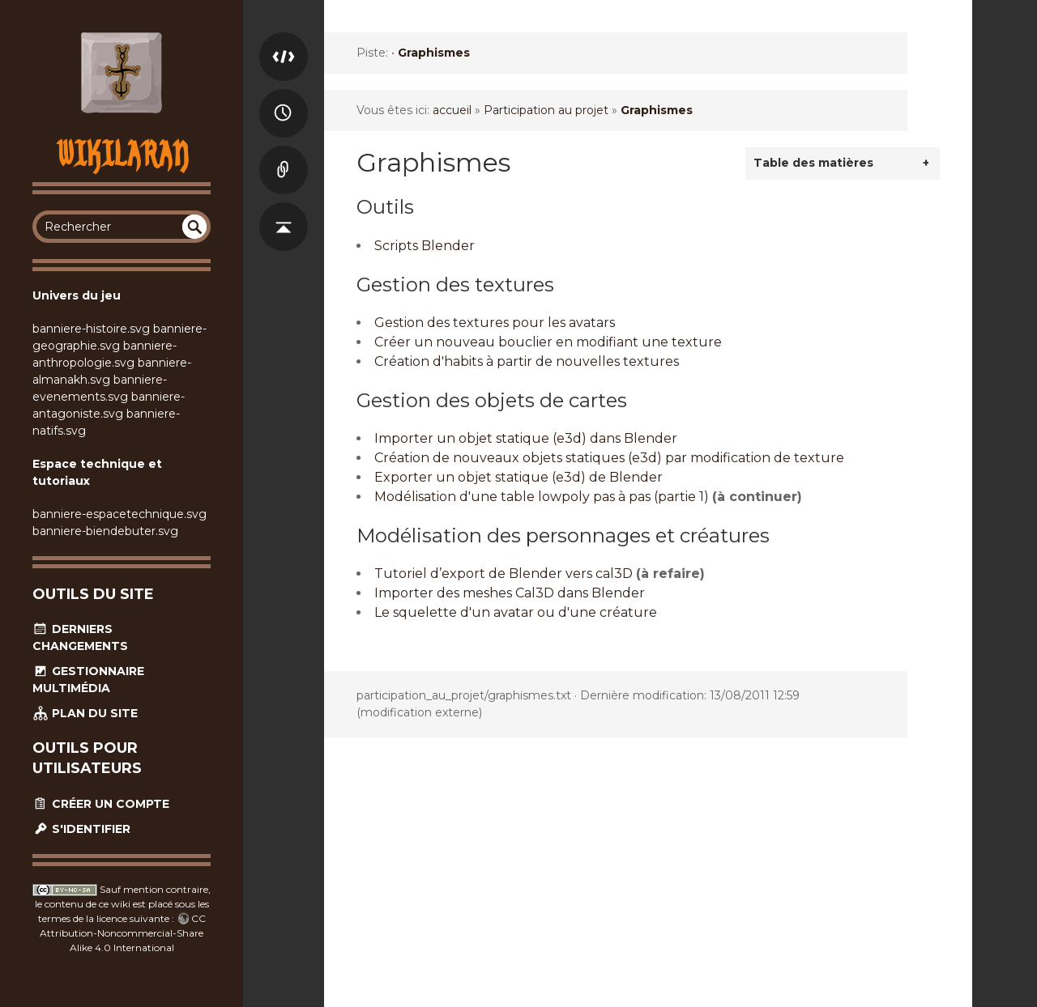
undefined (194, 227)
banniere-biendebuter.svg (105, 531)
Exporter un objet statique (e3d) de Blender (518, 477)
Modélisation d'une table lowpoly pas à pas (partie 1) (541, 496)
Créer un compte (100, 804)
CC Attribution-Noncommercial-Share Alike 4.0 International (123, 933)
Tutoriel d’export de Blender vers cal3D (503, 573)
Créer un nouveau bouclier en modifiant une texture (548, 342)
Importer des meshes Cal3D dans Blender (509, 593)
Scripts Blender (424, 245)
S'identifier (81, 829)
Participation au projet (546, 110)
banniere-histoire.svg (91, 328)
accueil (452, 110)
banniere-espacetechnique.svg (119, 514)
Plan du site (85, 713)
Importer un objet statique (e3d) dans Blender (525, 438)
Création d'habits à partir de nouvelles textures (526, 361)
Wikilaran (122, 153)
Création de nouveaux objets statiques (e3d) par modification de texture (609, 457)
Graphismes (434, 52)
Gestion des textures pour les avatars (494, 322)
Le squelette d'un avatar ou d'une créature (515, 612)
